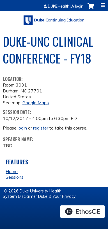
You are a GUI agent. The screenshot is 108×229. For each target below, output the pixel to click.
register (40, 128)
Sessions (15, 177)
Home (12, 171)
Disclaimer (27, 196)
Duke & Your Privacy (57, 196)
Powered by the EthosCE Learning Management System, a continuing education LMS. (82, 211)
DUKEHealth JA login (65, 6)
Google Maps (35, 102)
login (22, 128)
